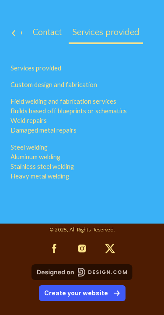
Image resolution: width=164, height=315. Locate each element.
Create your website (82, 293)
